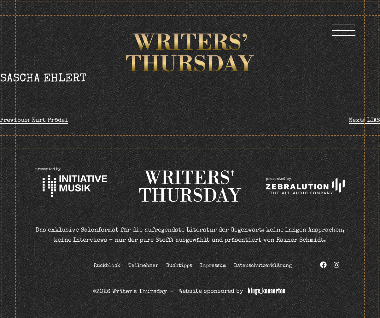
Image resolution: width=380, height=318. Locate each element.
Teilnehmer (143, 265)
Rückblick (107, 265)
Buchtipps (179, 265)
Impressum (213, 265)
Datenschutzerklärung (263, 265)
